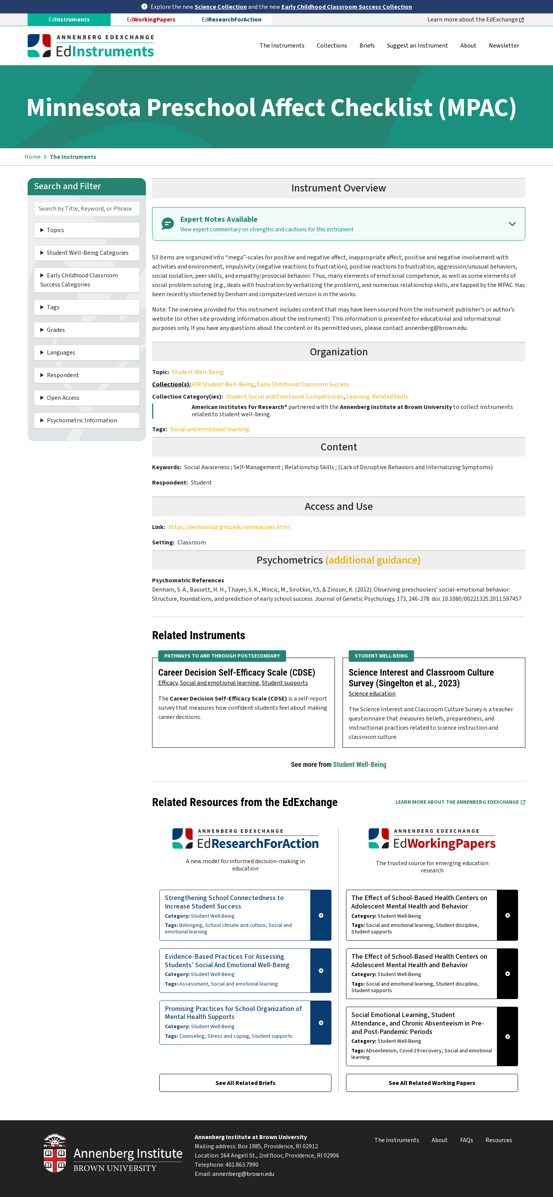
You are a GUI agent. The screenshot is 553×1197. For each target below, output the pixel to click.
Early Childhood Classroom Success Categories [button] (79, 280)
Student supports (285, 683)
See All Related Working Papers (432, 1083)
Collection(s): (171, 384)
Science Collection (221, 7)
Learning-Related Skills (377, 396)
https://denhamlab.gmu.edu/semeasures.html (229, 527)
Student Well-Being (198, 372)
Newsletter (504, 45)
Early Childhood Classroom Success (303, 384)
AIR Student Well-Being (223, 384)
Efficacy (167, 683)
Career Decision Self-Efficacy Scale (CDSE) (236, 672)
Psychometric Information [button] (82, 420)
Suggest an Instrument (417, 45)
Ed (151, 19)
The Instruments (282, 45)
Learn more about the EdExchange (475, 19)
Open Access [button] (63, 398)
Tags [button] (53, 307)
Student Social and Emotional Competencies (285, 396)
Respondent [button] (63, 375)
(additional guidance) (373, 560)
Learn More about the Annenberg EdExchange (460, 802)
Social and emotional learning (209, 429)
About (468, 45)
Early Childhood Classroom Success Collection (346, 7)
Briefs (367, 45)
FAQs (466, 1140)
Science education (372, 693)
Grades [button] (56, 330)
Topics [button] (55, 230)
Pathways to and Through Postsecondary (222, 656)
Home (33, 157)
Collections (332, 45)
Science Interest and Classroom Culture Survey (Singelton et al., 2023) (421, 678)
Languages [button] (61, 352)
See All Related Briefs (245, 1083)
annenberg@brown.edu (243, 1174)
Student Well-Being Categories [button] (88, 253)
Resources (498, 1140)
